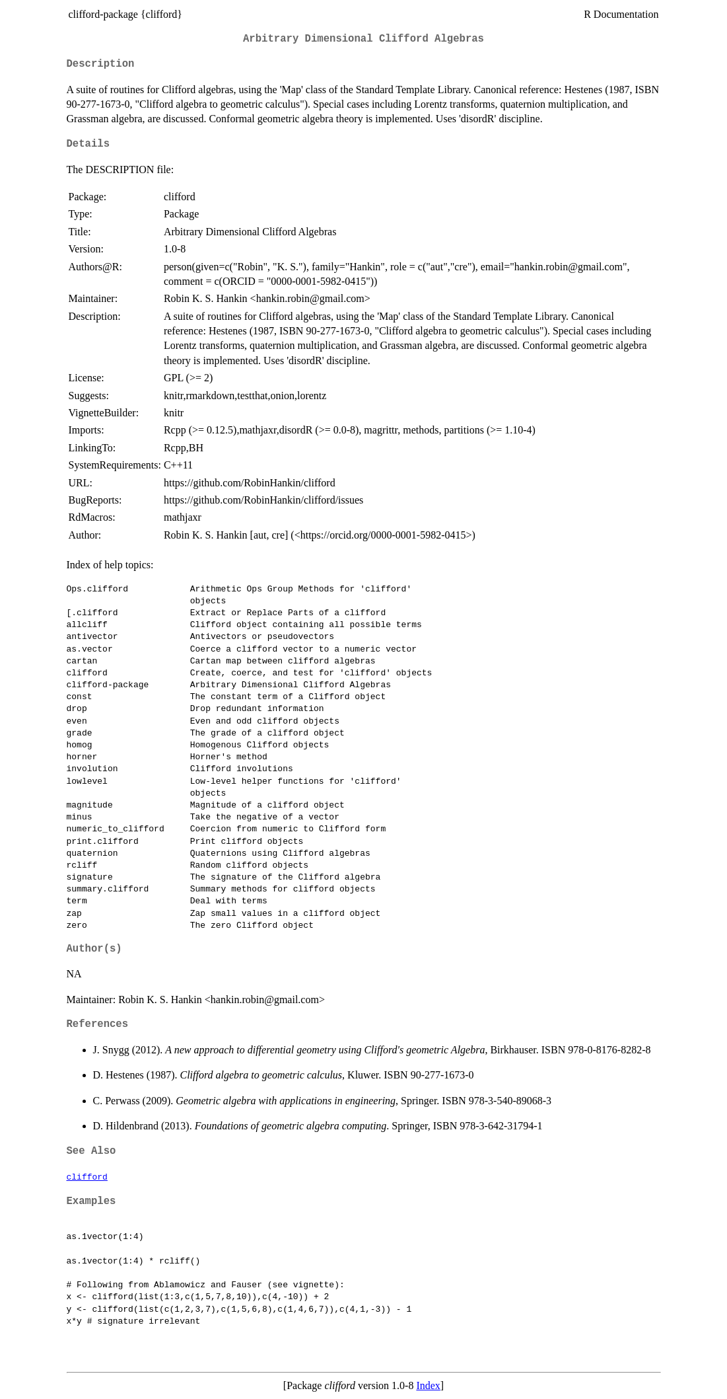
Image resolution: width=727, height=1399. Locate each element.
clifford (87, 1176)
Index (428, 1385)
